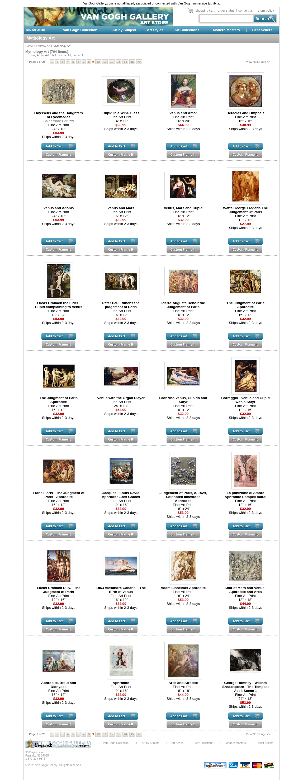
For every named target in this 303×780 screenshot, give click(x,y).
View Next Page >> (258, 61)
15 (132, 61)
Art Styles (155, 30)
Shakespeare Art (60, 55)
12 (111, 61)
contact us (245, 10)
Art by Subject (124, 30)
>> (139, 61)
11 (105, 61)
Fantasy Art (43, 45)
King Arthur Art (40, 55)
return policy (265, 10)
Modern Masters (226, 30)
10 (98, 61)
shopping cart (205, 10)
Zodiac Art (79, 55)
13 (118, 61)
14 (125, 61)
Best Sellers (262, 30)
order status (226, 10)
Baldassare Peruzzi (59, 121)
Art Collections (186, 30)
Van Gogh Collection (80, 30)
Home (29, 45)
